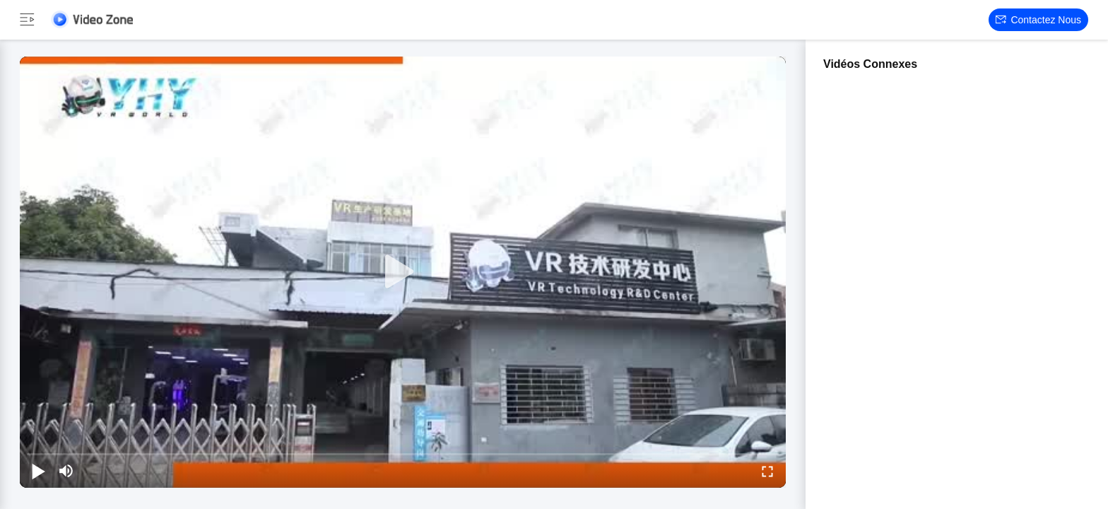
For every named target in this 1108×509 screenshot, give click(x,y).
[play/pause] (38, 470)
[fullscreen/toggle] (767, 470)
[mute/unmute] (66, 470)
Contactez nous (1038, 19)
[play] (402, 272)
